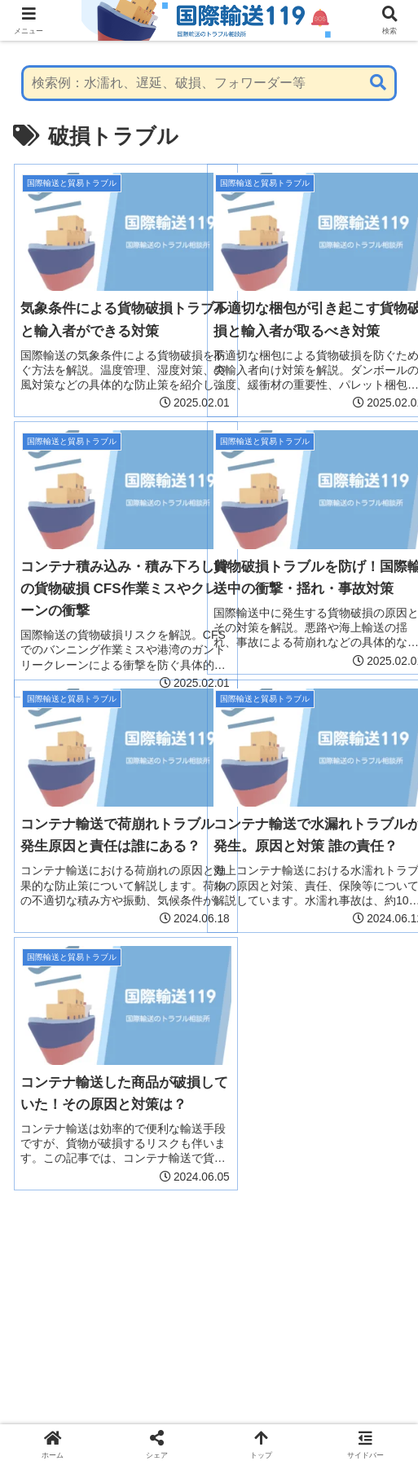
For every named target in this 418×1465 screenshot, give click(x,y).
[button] (378, 82)
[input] (209, 83)
